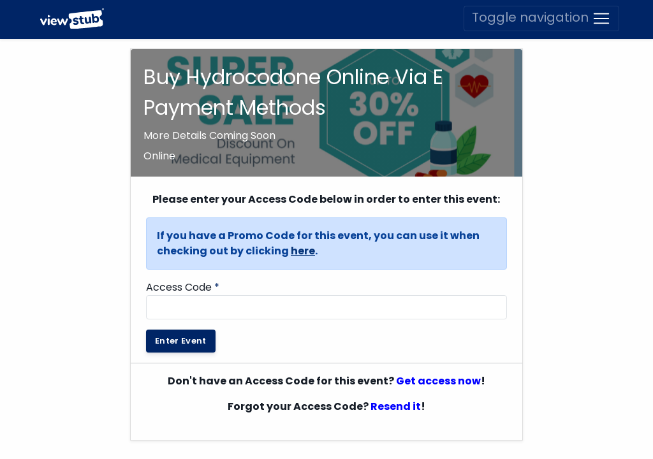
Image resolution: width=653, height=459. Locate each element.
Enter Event (181, 302)
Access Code (182, 249)
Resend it (396, 368)
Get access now (438, 342)
